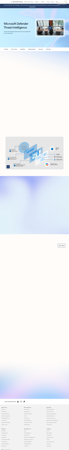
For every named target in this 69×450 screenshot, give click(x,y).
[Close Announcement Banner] (63, 5)
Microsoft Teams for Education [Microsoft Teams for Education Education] (52, 413)
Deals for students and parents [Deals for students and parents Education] (52, 422)
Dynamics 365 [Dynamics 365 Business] (4, 435)
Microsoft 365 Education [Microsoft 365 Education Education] (51, 415)
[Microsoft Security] (17, 2)
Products (42, 1)
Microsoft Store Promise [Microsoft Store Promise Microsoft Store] (28, 422)
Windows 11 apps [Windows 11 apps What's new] (4, 424)
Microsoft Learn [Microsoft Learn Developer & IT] (26, 435)
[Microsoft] (6, 2)
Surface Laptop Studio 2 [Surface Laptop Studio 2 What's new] (5, 413)
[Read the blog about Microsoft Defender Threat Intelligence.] (32, 7)
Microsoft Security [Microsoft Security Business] (5, 432)
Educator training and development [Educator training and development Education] (52, 420)
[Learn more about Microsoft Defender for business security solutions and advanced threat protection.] (61, 245)
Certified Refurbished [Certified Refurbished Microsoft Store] (27, 420)
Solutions (36, 1)
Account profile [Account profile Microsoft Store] (26, 409)
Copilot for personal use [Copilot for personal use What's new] (5, 418)
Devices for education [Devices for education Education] (50, 411)
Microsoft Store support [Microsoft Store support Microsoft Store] (28, 413)
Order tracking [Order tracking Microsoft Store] (26, 418)
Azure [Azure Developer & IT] (25, 430)
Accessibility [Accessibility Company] (49, 443)
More (57, 1)
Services (52, 1)
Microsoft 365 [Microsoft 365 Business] (4, 437)
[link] (6, 50)
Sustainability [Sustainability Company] (49, 445)
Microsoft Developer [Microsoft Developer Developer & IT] (27, 432)
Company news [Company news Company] (49, 435)
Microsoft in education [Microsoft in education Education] (50, 409)
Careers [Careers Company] (48, 430)
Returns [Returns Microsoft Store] (25, 415)
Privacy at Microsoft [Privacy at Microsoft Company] (50, 437)
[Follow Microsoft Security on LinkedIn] (18, 402)
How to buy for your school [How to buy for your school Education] (51, 418)
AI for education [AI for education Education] (49, 424)
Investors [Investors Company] (48, 439)
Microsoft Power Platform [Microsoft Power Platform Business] (6, 439)
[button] (50, 27)
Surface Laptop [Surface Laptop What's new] (4, 411)
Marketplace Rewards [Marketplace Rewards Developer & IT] (27, 443)
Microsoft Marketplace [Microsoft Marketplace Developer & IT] (27, 441)
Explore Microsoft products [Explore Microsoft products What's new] (6, 422)
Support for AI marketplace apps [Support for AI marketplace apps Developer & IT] (29, 437)
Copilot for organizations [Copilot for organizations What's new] (6, 415)
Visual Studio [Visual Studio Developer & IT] (26, 445)
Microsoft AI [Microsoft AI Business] (4, 430)
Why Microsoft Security (28, 1)
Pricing (48, 1)
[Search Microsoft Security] (65, 1)
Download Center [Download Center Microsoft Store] (27, 411)
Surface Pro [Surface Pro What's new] (3, 409)
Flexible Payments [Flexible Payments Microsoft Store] (27, 424)
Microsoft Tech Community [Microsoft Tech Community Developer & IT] (28, 439)
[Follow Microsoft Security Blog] (24, 402)
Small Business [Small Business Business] (4, 445)
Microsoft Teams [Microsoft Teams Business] (4, 441)
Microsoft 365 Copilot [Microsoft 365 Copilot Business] (5, 443)
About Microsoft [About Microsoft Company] (49, 432)
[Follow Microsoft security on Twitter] (21, 402)
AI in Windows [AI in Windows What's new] (4, 420)
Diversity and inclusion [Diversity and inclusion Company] (50, 441)
